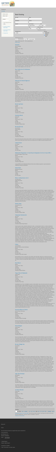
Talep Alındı (47, 32)
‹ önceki (25, 411)
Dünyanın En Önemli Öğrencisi (22, 80)
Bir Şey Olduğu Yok (19, 344)
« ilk (22, 411)
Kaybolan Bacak (19, 115)
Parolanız (4, 19)
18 (41, 411)
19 (43, 411)
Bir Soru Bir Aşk (19, 126)
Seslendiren (17, 20)
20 (45, 411)
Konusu (30, 20)
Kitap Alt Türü (40, 27)
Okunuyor (47, 33)
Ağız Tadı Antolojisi (19, 373)
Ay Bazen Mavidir (19, 389)
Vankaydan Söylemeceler (21, 215)
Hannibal (17, 44)
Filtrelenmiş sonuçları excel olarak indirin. (22, 413)
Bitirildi (46, 35)
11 (29, 411)
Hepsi (46, 36)
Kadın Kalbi (18, 167)
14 (34, 411)
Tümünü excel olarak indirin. (19, 415)
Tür (29, 27)
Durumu (45, 31)
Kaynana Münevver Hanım (21, 309)
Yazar (30, 17)
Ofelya (16, 244)
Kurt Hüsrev (18, 263)
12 (31, 411)
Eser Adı (16, 17)
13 (33, 411)
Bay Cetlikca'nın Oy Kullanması (22, 69)
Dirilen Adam (18, 203)
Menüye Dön (3, 424)
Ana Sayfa (3, 11)
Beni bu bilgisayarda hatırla (7, 22)
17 (40, 411)
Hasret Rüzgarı (18, 325)
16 (38, 411)
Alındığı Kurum (18, 31)
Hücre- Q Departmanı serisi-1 (22, 178)
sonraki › (49, 411)
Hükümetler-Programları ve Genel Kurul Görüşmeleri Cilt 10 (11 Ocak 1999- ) (33, 152)
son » (53, 411)
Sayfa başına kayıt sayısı (19, 37)
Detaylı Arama (17, 42)
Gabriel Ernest (18, 142)
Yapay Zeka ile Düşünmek (21, 273)
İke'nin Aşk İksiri (19, 104)
